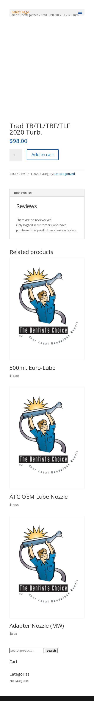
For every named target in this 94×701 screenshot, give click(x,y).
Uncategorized (65, 174)
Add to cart (42, 154)
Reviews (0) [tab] (23, 193)
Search (51, 650)
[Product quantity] (15, 155)
